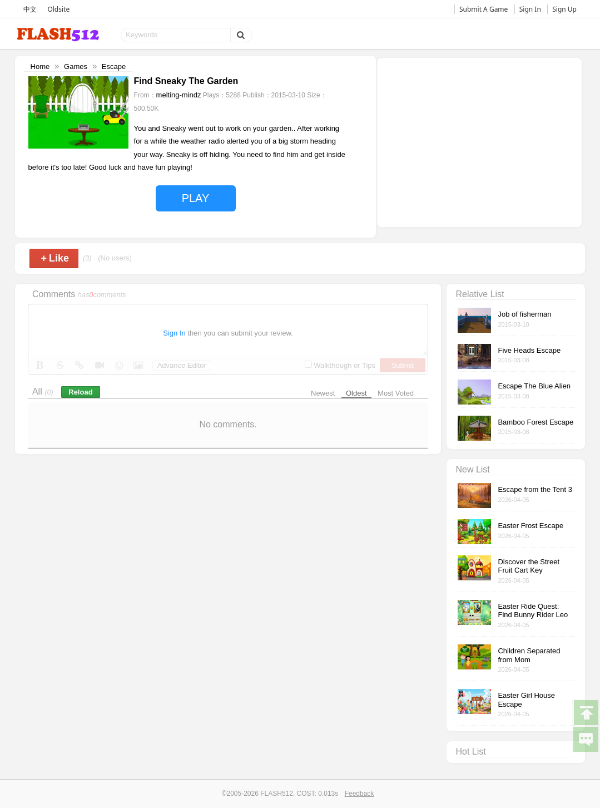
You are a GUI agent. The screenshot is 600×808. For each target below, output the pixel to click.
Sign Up (564, 9)
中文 (30, 9)
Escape (114, 66)
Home (40, 66)
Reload (80, 392)
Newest (323, 393)
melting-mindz (178, 95)
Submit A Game (483, 9)
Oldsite (58, 9)
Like (55, 258)
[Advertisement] (479, 141)
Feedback (359, 793)
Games (75, 66)
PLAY (196, 198)
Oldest (356, 393)
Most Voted (396, 393)
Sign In (530, 9)
